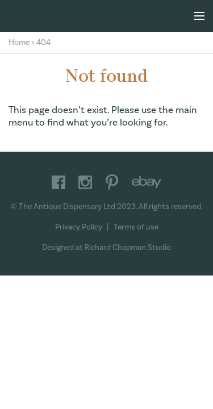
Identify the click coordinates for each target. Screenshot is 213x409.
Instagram (85, 182)
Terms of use (136, 227)
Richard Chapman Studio (128, 248)
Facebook (58, 182)
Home (19, 42)
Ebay (146, 182)
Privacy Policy (78, 227)
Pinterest (112, 182)
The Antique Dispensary (107, 15)
